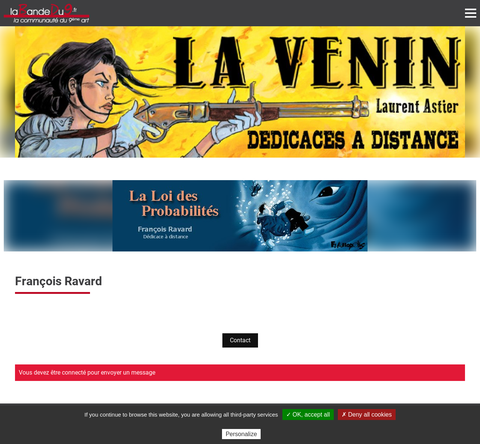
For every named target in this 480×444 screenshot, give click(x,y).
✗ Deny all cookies (367, 414)
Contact (240, 340)
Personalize (241, 434)
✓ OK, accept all (308, 414)
